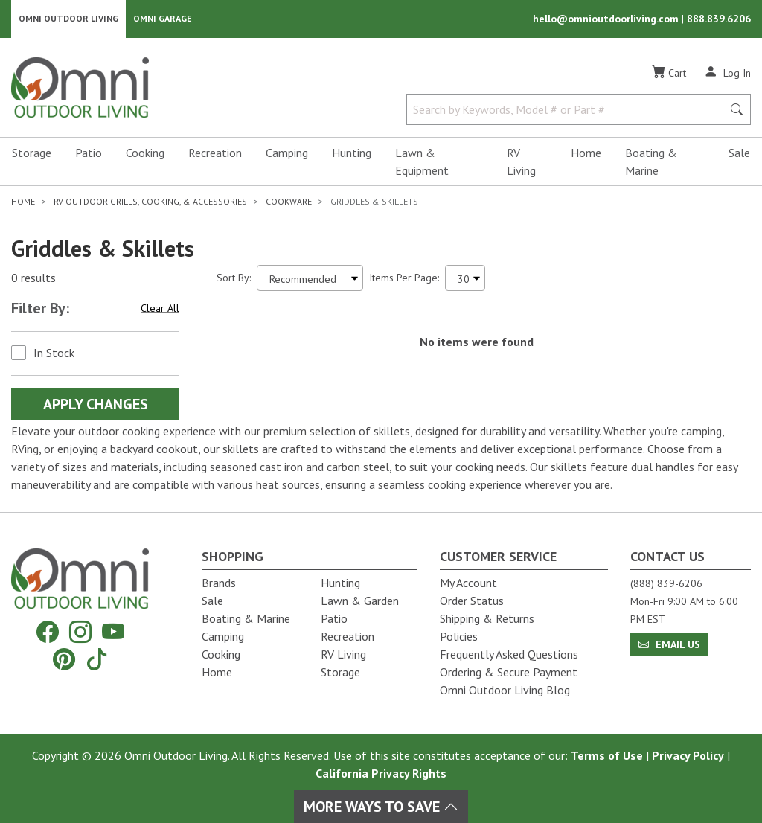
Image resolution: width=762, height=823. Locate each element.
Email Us (669, 644)
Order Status (472, 600)
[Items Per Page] (465, 279)
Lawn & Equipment (422, 162)
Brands (219, 582)
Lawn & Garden (360, 600)
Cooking (145, 153)
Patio (88, 153)
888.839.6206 (719, 19)
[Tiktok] (97, 658)
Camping (287, 153)
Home (586, 153)
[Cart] (669, 73)
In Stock (53, 353)
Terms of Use (607, 755)
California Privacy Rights (381, 773)
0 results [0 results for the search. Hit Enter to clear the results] (33, 279)
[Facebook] (47, 632)
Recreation (215, 153)
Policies (459, 636)
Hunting (351, 153)
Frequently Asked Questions (509, 654)
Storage (31, 153)
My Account (468, 582)
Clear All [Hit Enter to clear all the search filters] (160, 309)
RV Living (521, 162)
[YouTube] (113, 632)
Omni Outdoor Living (68, 19)
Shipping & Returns (487, 618)
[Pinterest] (64, 658)
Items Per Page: (404, 278)
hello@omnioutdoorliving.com (607, 19)
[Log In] (727, 72)
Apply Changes (95, 404)
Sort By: (234, 278)
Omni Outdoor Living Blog (505, 689)
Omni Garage (162, 19)
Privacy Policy (688, 755)
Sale (739, 153)
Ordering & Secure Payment (508, 672)
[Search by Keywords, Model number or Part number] (569, 110)
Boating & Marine (651, 162)
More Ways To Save (381, 806)
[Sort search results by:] (310, 279)
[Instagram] (80, 632)
